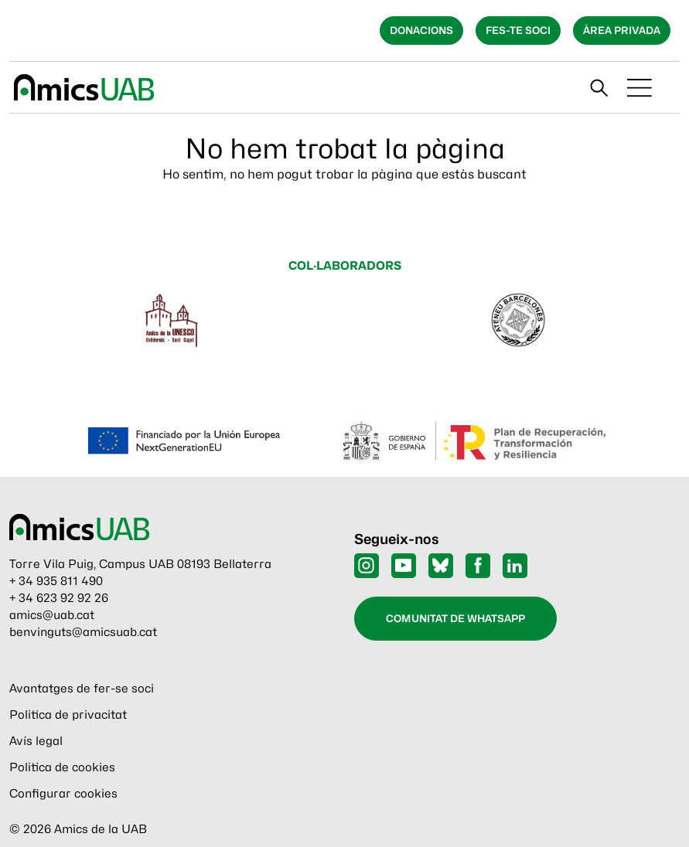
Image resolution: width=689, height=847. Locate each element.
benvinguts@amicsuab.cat (83, 632)
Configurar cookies (63, 794)
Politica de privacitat (68, 715)
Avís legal (36, 741)
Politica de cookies (62, 767)
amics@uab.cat (51, 615)
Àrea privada (621, 30)
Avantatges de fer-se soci (81, 689)
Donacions (421, 30)
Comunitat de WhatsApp (455, 618)
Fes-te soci (518, 30)
